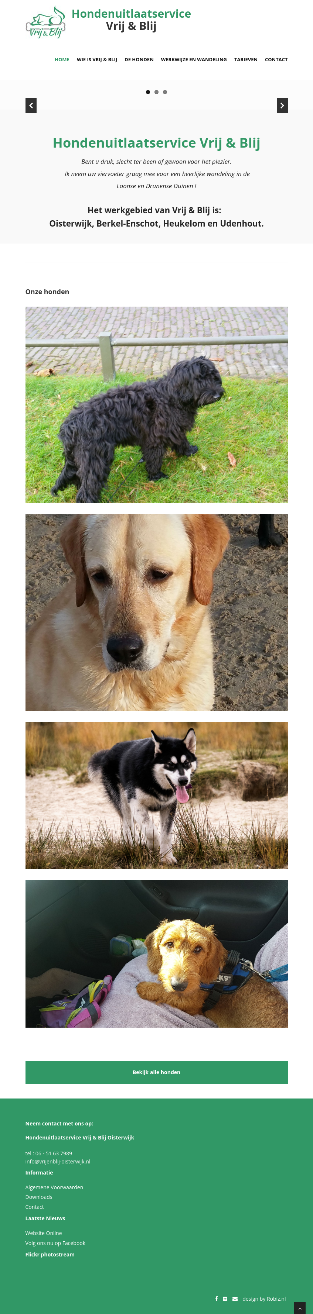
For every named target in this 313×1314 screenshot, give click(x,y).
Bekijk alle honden (157, 1072)
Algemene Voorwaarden (54, 1187)
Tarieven (246, 59)
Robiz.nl (276, 1298)
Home (62, 59)
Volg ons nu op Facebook (55, 1242)
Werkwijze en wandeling (194, 59)
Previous (31, 105)
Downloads (38, 1196)
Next (282, 105)
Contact (276, 59)
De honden (139, 59)
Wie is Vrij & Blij (97, 59)
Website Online (43, 1233)
